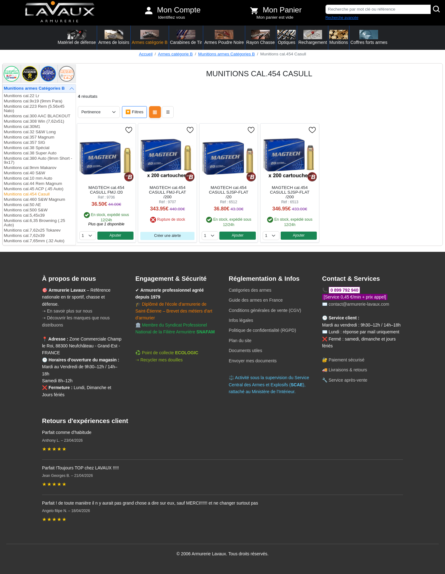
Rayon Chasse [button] (260, 37)
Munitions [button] (338, 37)
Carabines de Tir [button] (186, 37)
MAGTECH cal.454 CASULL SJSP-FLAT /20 (228, 192)
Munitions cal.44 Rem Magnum (33, 183)
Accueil (145, 54)
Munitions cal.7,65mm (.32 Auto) (34, 240)
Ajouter (115, 235)
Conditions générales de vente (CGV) (265, 310)
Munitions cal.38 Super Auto (30, 153)
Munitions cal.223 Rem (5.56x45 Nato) (34, 108)
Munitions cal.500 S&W (26, 210)
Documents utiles (245, 350)
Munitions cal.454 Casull (26, 194)
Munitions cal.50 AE (22, 204)
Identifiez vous (171, 17)
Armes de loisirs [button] (113, 37)
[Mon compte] (149, 10)
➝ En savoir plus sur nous (67, 310)
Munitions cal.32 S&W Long (30, 131)
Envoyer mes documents (253, 360)
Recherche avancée (342, 18)
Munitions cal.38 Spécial (26, 147)
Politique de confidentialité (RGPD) (262, 330)
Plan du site (240, 340)
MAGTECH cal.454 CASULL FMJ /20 (106, 190)
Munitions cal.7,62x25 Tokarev (32, 230)
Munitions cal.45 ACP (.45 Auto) (33, 188)
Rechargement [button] (312, 37)
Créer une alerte (167, 235)
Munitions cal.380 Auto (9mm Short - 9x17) (38, 160)
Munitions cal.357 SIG (24, 142)
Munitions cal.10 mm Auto (28, 178)
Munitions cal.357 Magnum (29, 137)
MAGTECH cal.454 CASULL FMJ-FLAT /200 (167, 192)
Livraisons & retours (348, 369)
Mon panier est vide (274, 17)
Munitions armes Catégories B (226, 54)
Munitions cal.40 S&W (24, 173)
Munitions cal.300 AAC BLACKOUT (37, 116)
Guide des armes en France (256, 300)
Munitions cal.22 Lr (21, 95)
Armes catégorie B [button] (149, 37)
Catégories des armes (250, 290)
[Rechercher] (436, 9)
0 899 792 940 (344, 290)
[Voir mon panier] (254, 10)
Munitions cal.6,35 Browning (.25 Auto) (34, 222)
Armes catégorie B (175, 54)
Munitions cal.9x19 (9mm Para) (33, 101)
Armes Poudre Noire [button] (224, 37)
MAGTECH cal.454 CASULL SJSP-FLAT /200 (290, 192)
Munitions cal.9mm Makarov (30, 167)
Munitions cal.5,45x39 (24, 215)
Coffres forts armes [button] (368, 37)
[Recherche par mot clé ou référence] (378, 9)
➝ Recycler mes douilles (159, 359)
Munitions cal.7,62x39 (24, 235)
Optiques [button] (286, 37)
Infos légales (241, 320)
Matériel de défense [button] (77, 37)
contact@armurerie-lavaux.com (359, 304)
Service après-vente (348, 380)
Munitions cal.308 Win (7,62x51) (34, 121)
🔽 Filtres (134, 112)
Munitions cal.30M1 (22, 126)
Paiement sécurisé (346, 359)
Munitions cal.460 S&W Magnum (34, 199)
